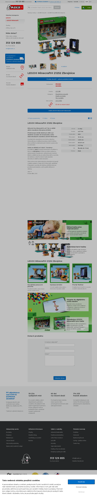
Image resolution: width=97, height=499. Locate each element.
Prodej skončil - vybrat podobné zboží (60, 79)
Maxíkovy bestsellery (57, 435)
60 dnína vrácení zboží (11, 75)
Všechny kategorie (12, 15)
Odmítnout (81, 492)
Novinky (53, 443)
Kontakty (9, 432)
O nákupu (81, 1)
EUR (90, 1)
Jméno (47, 348)
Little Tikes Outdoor (57, 437)
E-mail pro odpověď (51, 342)
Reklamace (9, 437)
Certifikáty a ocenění (35, 437)
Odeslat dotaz (60, 378)
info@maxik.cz (10, 48)
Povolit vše (81, 482)
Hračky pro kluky (61, 96)
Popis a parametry (34, 118)
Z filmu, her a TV (10, 28)
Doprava (8, 435)
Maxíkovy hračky (32, 12)
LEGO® (8, 18)
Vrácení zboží (10, 440)
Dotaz (53, 118)
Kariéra (31, 440)
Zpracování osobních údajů (14, 446)
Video (45, 118)
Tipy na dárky (60, 98)
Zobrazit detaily (81, 487)
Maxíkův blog (33, 435)
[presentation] (60, 370)
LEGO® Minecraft (12, 20)
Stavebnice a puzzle (62, 94)
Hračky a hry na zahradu (58, 449)
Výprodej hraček (56, 446)
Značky (8, 25)
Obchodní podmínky (12, 443)
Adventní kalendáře (57, 432)
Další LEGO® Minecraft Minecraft (60, 110)
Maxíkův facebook (78, 461)
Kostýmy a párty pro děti (58, 451)
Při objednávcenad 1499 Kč (14, 58)
